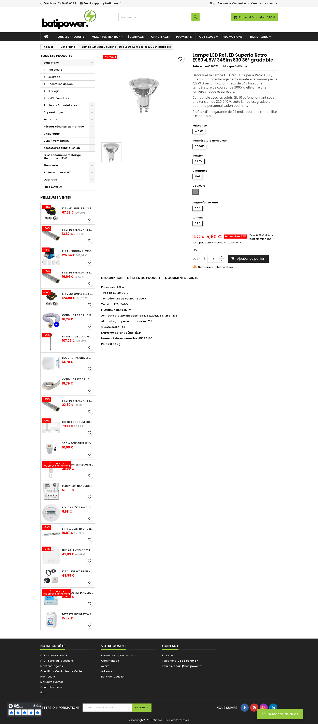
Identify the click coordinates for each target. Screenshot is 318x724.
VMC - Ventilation (106, 37)
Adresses (107, 671)
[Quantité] (213, 259)
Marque (228, 66)
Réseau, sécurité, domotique (64, 127)
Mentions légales (51, 666)
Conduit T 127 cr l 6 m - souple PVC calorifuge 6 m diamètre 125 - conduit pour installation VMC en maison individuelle (77, 379)
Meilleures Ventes (55, 197)
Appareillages (53, 112)
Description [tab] (111, 278)
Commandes (110, 661)
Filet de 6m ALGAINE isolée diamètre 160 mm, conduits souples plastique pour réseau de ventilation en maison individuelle (77, 401)
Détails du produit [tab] (143, 278)
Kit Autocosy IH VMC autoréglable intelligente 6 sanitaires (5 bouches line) (77, 251)
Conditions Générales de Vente (61, 671)
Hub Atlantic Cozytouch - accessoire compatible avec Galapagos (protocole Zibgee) (77, 550)
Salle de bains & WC (58, 172)
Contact (170, 646)
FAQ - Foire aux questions (57, 661)
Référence (199, 66)
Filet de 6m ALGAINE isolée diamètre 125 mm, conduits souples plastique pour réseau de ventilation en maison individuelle (77, 272)
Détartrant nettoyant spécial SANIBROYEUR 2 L (77, 614)
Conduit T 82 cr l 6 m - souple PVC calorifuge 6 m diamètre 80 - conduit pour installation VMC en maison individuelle (77, 315)
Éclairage (136, 37)
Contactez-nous (51, 687)
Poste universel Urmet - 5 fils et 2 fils (77, 465)
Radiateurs (55, 70)
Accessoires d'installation (62, 148)
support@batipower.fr (107, 3)
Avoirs (105, 666)
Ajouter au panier (247, 258)
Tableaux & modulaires (60, 105)
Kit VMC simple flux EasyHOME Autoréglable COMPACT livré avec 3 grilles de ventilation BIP (77, 294)
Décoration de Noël (60, 84)
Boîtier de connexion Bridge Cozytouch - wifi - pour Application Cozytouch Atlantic (77, 422)
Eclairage (54, 77)
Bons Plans (259, 37)
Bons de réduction (113, 677)
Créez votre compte (264, 3)
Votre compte (113, 646)
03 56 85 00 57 (67, 3)
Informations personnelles (118, 655)
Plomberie (184, 37)
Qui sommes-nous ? (53, 655)
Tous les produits (70, 37)
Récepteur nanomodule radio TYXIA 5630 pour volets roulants (77, 486)
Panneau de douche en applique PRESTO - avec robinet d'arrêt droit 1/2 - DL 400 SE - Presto (77, 336)
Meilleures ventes (51, 682)
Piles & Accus (53, 187)
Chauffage (160, 37)
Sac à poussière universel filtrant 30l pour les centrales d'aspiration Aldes (77, 443)
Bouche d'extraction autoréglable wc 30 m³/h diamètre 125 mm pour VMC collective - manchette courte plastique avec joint (77, 507)
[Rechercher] (159, 17)
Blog (212, 3)
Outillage (207, 37)
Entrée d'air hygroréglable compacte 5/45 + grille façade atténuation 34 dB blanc (77, 529)
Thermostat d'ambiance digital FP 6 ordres (77, 593)
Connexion (239, 3)
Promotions (232, 37)
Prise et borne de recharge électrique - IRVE (62, 156)
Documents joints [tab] (181, 278)
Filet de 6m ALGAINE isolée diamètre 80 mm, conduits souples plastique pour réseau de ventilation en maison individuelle (77, 230)
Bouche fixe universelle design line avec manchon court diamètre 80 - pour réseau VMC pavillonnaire (77, 358)
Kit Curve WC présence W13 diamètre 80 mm (77, 571)
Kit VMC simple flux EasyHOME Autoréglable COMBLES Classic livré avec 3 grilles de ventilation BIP (77, 208)
